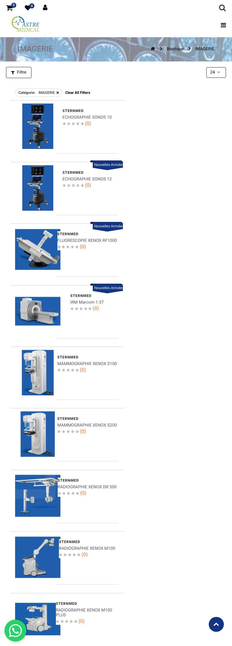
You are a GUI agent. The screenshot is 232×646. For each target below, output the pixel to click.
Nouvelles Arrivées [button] (205, 102)
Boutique (175, 49)
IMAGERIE (204, 49)
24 (215, 72)
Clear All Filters (77, 92)
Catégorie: (26, 92)
